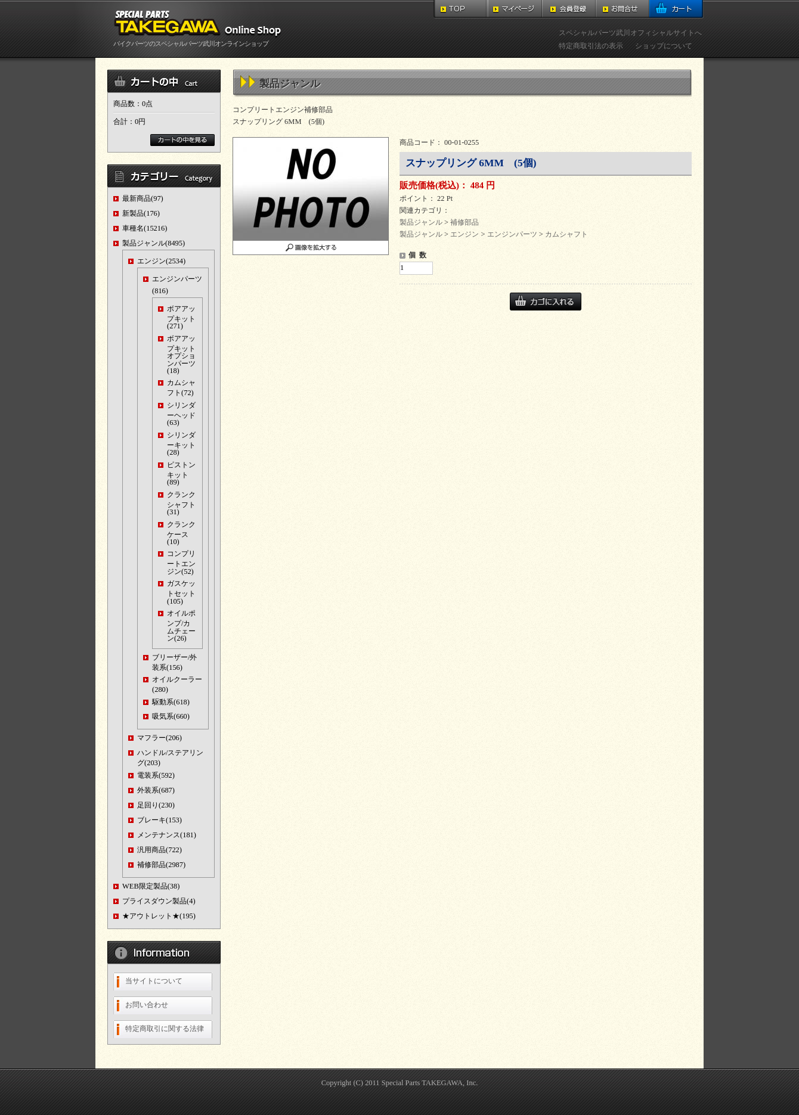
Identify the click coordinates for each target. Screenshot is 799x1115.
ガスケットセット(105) (181, 592)
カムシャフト (566, 234)
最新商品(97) (142, 198)
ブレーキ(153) (159, 820)
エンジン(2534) (161, 261)
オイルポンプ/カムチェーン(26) (181, 625)
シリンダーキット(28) (181, 443)
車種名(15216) (144, 228)
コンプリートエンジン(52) (181, 562)
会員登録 (569, 9)
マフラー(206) (159, 738)
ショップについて (663, 46)
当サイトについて (153, 981)
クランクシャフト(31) (181, 503)
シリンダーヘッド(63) (181, 414)
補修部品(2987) (161, 865)
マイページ (515, 9)
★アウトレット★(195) (159, 916)
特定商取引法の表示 (591, 46)
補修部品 (464, 222)
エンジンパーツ (512, 234)
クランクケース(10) (181, 533)
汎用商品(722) (159, 850)
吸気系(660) (171, 716)
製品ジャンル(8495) (153, 243)
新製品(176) (141, 213)
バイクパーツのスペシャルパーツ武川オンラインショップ (199, 40)
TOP (460, 9)
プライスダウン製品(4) (159, 901)
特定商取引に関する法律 (164, 1028)
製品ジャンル (421, 222)
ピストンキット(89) (181, 473)
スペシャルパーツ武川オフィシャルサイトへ (630, 33)
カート (676, 9)
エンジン (464, 234)
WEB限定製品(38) (150, 886)
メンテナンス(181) (166, 835)
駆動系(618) (171, 702)
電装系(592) (156, 775)
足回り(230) (156, 805)
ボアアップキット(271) (181, 317)
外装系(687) (156, 790)
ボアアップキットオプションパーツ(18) (181, 354)
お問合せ (622, 9)
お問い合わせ (146, 1005)
